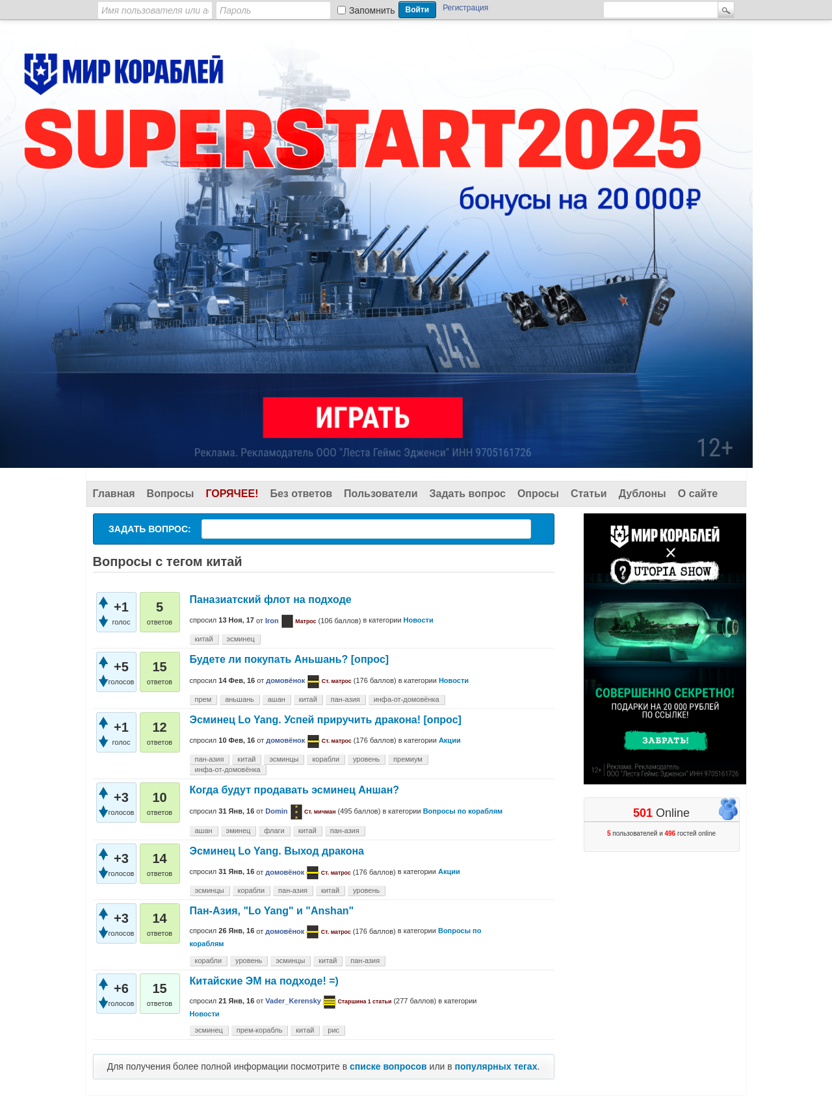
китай (204, 639)
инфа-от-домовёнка (406, 699)
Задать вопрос (468, 493)
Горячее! (231, 493)
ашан (276, 699)
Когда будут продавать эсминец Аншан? (295, 789)
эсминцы (283, 759)
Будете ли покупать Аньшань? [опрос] (289, 659)
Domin (276, 811)
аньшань (239, 699)
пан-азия (345, 699)
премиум (407, 759)
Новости (419, 621)
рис (333, 1030)
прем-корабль (260, 1030)
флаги (274, 830)
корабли (325, 759)
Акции (450, 740)
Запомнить (372, 10)
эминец (238, 830)
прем (203, 699)
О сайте (698, 493)
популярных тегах (496, 1066)
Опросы (538, 493)
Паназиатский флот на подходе (271, 599)
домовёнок (285, 680)
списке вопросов (388, 1066)
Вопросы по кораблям (463, 811)
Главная (114, 493)
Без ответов (301, 493)
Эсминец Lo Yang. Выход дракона (277, 851)
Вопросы (170, 493)
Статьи (589, 493)
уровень (366, 759)
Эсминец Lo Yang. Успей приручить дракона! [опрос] (326, 719)
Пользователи (380, 493)
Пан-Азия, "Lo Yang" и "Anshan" (272, 910)
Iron (272, 621)
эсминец (241, 639)
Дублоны (642, 493)
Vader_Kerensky (293, 1001)
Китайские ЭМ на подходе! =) (264, 980)
